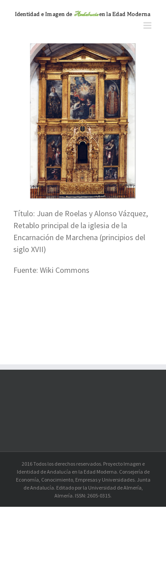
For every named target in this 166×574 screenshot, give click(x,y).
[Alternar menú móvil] (148, 25)
